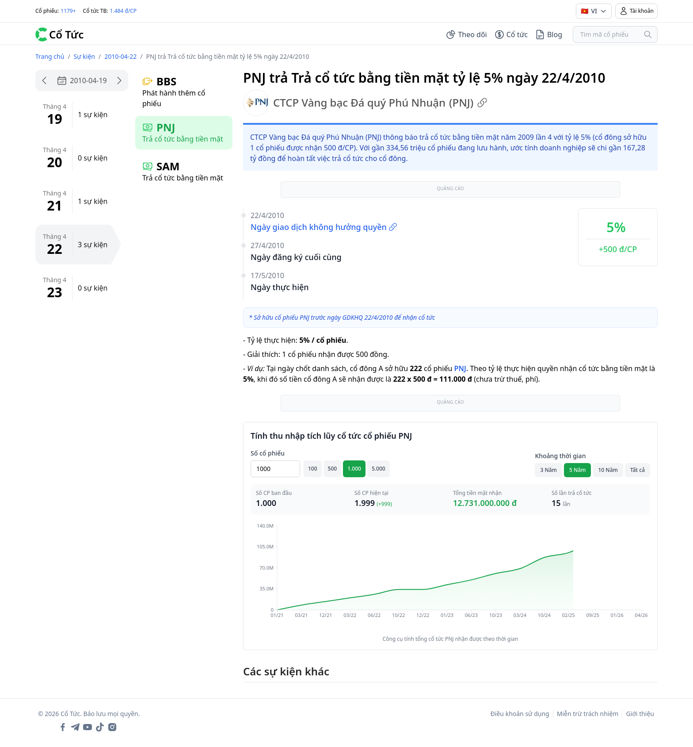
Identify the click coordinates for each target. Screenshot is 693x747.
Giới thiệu (640, 713)
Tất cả (637, 470)
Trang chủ (49, 56)
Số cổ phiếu (268, 453)
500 (332, 468)
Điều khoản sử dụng (520, 713)
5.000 (378, 468)
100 (312, 468)
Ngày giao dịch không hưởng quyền (324, 227)
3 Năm (548, 470)
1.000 (354, 468)
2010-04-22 (120, 56)
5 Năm (577, 470)
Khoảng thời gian (560, 456)
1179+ (68, 11)
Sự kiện (84, 56)
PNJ (460, 368)
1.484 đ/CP (123, 11)
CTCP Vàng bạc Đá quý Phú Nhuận (365, 102)
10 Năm (607, 470)
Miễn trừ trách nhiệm (588, 713)
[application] (450, 576)
